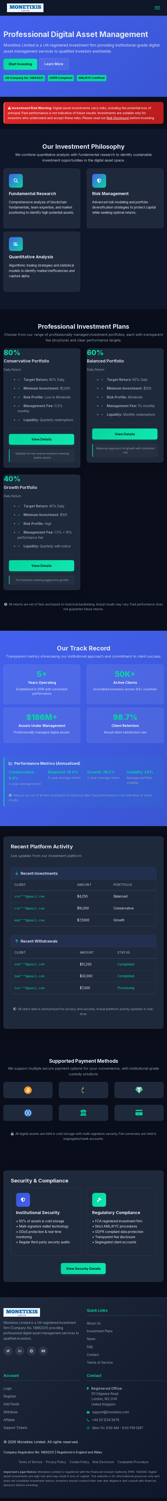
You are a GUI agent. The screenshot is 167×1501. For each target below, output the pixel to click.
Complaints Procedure (133, 1465)
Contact (93, 1358)
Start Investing (21, 64)
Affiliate (9, 1423)
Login (7, 1391)
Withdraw (10, 1415)
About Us (94, 1326)
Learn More (55, 64)
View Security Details (82, 1272)
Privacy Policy (56, 1465)
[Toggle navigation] (157, 7)
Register (9, 1399)
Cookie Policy (79, 1465)
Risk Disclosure (118, 118)
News (91, 1342)
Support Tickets (15, 1431)
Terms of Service (100, 1366)
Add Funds (11, 1407)
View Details (41, 446)
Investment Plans (100, 1334)
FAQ (90, 1350)
